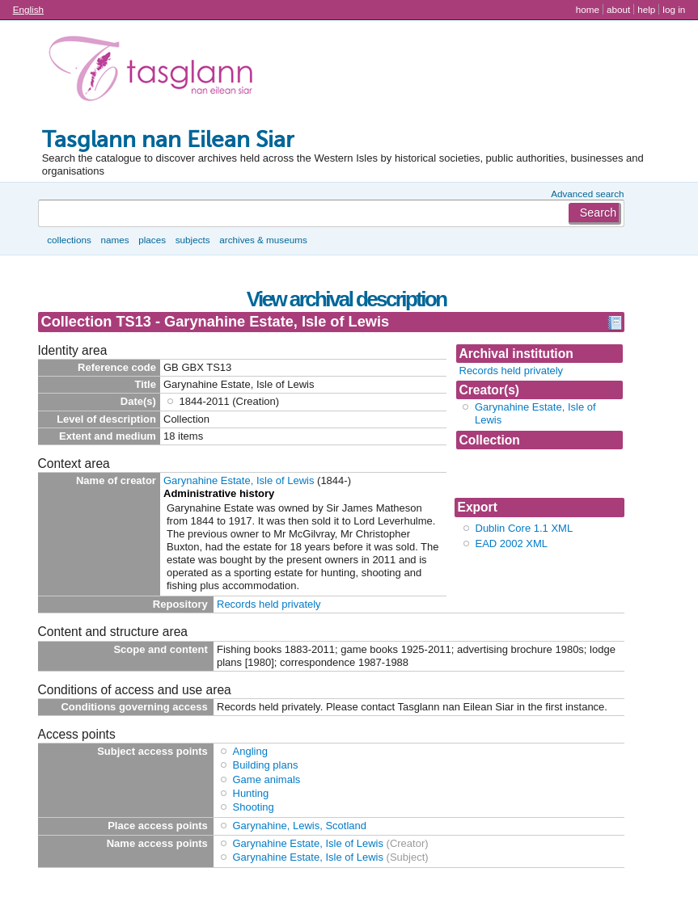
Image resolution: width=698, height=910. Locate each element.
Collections (69, 239)
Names (114, 239)
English (28, 9)
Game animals (267, 779)
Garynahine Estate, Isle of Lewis (238, 480)
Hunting (251, 793)
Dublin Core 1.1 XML (524, 528)
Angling (250, 751)
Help (646, 9)
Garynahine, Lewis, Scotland (299, 825)
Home (587, 9)
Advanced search (587, 193)
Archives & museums (263, 239)
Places (152, 239)
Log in (673, 9)
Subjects (193, 239)
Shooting (253, 807)
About (618, 9)
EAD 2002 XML (512, 543)
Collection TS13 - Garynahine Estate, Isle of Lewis (536, 473)
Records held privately (511, 370)
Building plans (265, 765)
